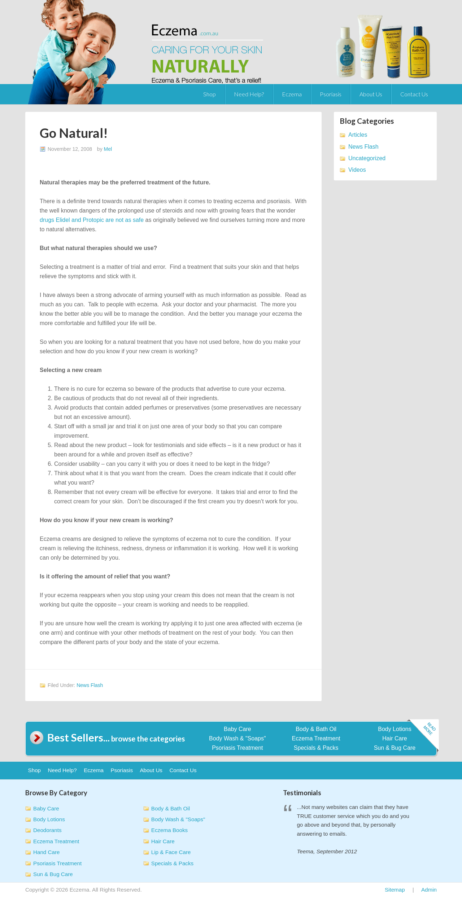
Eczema (292, 94)
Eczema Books (169, 830)
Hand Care (46, 852)
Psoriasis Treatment (237, 748)
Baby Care (237, 729)
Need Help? (249, 94)
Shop (209, 94)
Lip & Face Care (171, 852)
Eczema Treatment (316, 738)
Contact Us (414, 94)
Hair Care (394, 738)
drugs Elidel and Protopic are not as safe (92, 220)
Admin (429, 890)
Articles (357, 135)
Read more (422, 736)
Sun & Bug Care (395, 748)
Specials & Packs (316, 748)
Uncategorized (366, 158)
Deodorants (47, 830)
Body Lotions (394, 729)
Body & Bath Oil (316, 729)
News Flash (90, 685)
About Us (370, 94)
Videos (357, 170)
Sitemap (395, 890)
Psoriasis (330, 94)
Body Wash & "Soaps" (237, 738)
